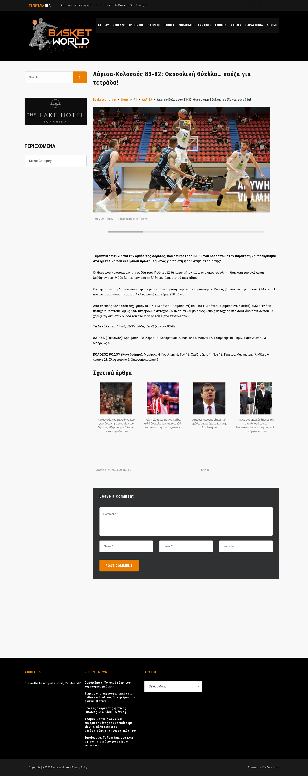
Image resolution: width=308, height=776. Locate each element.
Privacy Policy (79, 767)
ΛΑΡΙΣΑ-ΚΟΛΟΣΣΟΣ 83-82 (113, 470)
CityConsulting (270, 767)
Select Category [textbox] (40, 161)
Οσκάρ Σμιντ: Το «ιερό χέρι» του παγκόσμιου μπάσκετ (107, 684)
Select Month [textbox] (158, 686)
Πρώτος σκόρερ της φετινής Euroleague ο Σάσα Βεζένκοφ (105, 710)
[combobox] (56, 161)
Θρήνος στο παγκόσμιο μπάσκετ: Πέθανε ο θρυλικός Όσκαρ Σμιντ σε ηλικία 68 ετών (109, 697)
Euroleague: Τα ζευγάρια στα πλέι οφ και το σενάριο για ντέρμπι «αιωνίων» (108, 741)
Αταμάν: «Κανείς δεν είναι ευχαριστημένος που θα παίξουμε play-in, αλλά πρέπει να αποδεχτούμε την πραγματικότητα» (110, 724)
